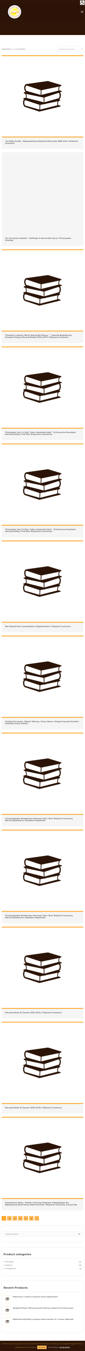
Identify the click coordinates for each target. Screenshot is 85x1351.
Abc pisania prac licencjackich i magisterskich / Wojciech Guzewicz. (38, 626)
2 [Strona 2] (9, 1218)
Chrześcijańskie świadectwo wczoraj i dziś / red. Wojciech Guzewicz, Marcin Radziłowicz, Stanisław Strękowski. (39, 819)
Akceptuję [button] (42, 1347)
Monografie (9, 1262)
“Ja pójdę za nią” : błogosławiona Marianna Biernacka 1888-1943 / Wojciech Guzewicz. (41, 142)
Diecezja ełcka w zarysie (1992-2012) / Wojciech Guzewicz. (33, 1013)
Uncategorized (10, 1268)
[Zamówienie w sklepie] (70, 49)
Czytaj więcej (64, 1347)
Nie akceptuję (53, 1347)
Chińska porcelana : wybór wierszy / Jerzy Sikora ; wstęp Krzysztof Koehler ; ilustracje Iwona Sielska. (42, 722)
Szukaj (79, 1234)
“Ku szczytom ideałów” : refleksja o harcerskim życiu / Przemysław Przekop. (38, 239)
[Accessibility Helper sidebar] (82, 2)
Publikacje (8, 1265)
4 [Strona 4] (20, 1218)
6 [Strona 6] (31, 1218)
